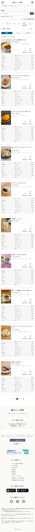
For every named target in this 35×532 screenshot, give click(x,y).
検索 (32, 13)
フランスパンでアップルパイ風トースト (21, 75)
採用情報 (14, 474)
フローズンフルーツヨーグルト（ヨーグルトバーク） (22, 326)
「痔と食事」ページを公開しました (9, 5)
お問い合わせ (13, 426)
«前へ (8, 399)
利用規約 (14, 469)
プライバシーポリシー (17, 476)
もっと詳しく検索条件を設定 (28, 19)
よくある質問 (15, 443)
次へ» (26, 399)
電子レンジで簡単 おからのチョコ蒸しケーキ (22, 290)
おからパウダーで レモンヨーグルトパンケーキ (22, 148)
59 (23, 399)
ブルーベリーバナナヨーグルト (19, 183)
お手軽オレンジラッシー (17, 219)
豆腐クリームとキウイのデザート (19, 254)
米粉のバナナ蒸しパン (17, 362)
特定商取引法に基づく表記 (18, 480)
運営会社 (14, 471)
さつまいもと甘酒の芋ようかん (19, 40)
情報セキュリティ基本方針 (18, 478)
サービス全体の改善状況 (17, 463)
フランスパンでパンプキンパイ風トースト (21, 111)
